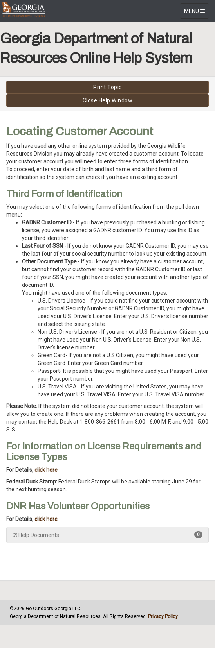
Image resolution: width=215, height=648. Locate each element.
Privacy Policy (163, 616)
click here (46, 470)
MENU (196, 13)
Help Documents (107, 534)
